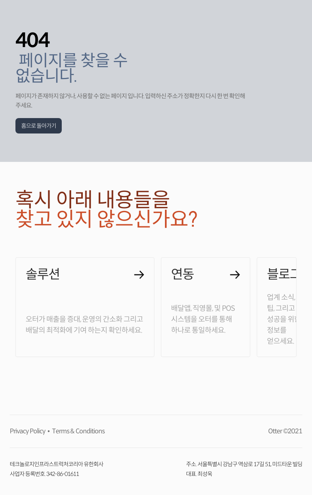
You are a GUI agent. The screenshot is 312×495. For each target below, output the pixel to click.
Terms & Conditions (77, 431)
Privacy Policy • (30, 431)
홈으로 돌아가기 (38, 125)
